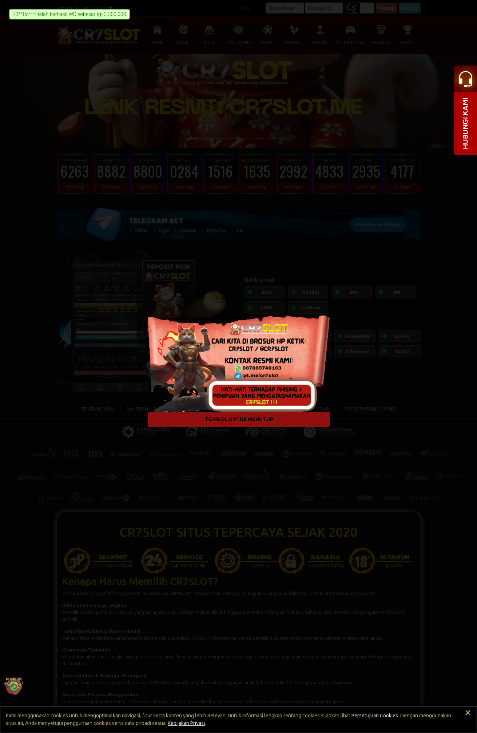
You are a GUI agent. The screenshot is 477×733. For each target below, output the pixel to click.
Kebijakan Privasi (186, 723)
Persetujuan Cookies (374, 715)
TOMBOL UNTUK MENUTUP (238, 419)
